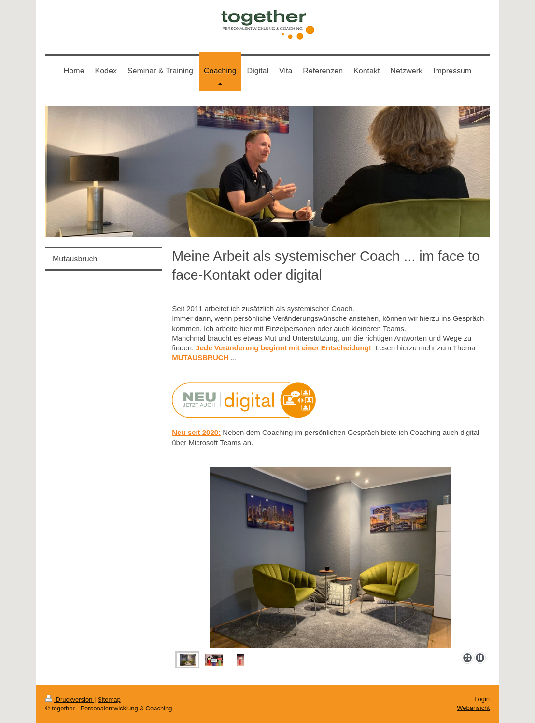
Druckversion (69, 699)
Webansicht (473, 707)
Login (482, 699)
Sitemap (109, 699)
